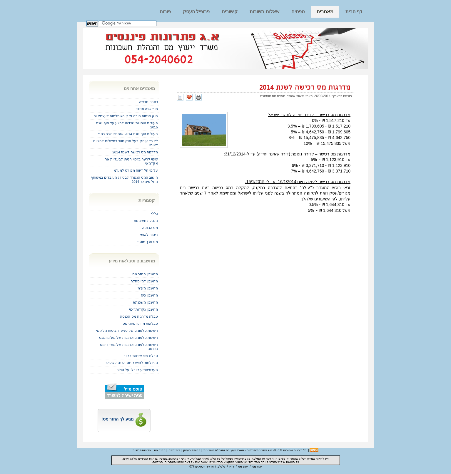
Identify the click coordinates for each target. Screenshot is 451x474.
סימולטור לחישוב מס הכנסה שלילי (132, 363)
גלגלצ (221, 466)
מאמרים (325, 11)
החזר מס (160, 450)
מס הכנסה (150, 228)
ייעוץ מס (243, 466)
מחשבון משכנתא (145, 302)
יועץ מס (257, 466)
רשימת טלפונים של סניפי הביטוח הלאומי (127, 330)
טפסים (298, 11)
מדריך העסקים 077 (201, 466)
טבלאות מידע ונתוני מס (140, 323)
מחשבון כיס (149, 295)
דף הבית (353, 11)
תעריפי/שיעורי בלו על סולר (137, 370)
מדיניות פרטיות (142, 450)
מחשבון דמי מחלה (144, 281)
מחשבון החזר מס (145, 274)
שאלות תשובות (264, 11)
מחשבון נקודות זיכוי (143, 309)
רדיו (231, 466)
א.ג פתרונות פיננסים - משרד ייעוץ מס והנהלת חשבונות (237, 450)
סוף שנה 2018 (147, 109)
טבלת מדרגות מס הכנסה (139, 316)
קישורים (230, 11)
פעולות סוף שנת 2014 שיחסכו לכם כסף (128, 134)
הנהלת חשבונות (146, 220)
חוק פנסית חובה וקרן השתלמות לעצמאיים (125, 116)
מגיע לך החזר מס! (124, 419)
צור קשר (174, 450)
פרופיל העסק (196, 11)
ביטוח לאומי (149, 235)
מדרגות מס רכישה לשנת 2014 (304, 88)
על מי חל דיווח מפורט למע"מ (136, 170)
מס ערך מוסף (147, 242)
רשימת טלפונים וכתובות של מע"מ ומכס (128, 337)
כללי (154, 213)
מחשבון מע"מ (148, 288)
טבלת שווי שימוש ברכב (140, 356)
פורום (165, 11)
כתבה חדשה (148, 102)
